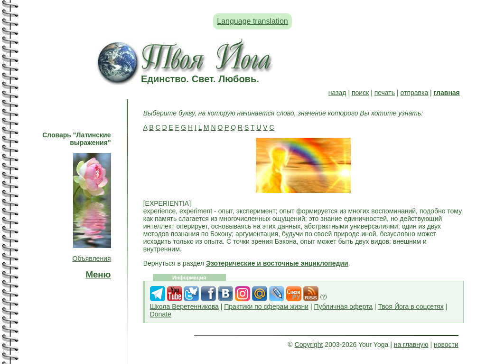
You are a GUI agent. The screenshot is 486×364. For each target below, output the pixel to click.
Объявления (92, 258)
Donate (160, 314)
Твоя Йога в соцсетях (410, 306)
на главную (411, 344)
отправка (414, 92)
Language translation (252, 21)
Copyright (309, 344)
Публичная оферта (343, 306)
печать (384, 92)
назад (337, 92)
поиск (360, 92)
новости (446, 344)
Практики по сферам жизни (266, 306)
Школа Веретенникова (184, 306)
